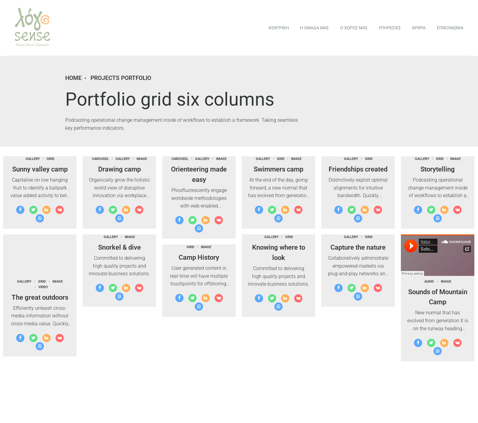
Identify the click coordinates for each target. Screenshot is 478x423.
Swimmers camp (278, 169)
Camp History (199, 257)
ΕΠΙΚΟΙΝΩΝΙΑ (450, 27)
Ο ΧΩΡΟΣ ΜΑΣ (354, 27)
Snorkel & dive (119, 247)
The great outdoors (40, 297)
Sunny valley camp (40, 169)
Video (43, 287)
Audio (429, 282)
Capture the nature (358, 247)
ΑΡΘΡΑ (419, 27)
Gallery (33, 159)
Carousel (100, 159)
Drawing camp (119, 169)
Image (142, 159)
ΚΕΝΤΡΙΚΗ (279, 27)
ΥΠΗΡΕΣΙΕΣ (390, 27)
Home (73, 77)
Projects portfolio (121, 77)
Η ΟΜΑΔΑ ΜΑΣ (314, 27)
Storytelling (437, 169)
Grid (50, 159)
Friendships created (358, 169)
